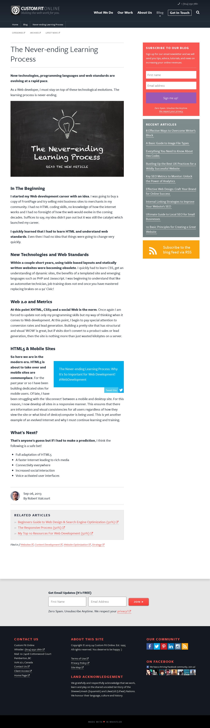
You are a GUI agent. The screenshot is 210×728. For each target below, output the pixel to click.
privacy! (122, 611)
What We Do (103, 12)
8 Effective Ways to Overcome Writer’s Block (171, 133)
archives (34, 32)
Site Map (76, 667)
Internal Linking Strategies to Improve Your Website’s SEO (170, 204)
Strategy (97, 544)
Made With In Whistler (105, 721)
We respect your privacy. (171, 111)
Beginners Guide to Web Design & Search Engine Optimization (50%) (66, 521)
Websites (25, 544)
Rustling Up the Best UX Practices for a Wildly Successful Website (171, 166)
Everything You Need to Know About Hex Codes (169, 153)
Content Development (47, 544)
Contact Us (20, 666)
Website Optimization (76, 544)
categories (17, 32)
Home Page (20, 675)
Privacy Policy (79, 663)
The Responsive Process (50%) (39, 527)
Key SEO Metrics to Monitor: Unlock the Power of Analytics (169, 178)
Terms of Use (78, 658)
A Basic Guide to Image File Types (168, 143)
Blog (159, 12)
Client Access (21, 671)
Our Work (125, 12)
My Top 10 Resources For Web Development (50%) (53, 533)
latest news (52, 32)
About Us (144, 12)
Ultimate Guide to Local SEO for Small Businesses (170, 216)
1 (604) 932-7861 (189, 4)
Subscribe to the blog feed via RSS (169, 250)
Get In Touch (180, 12)
